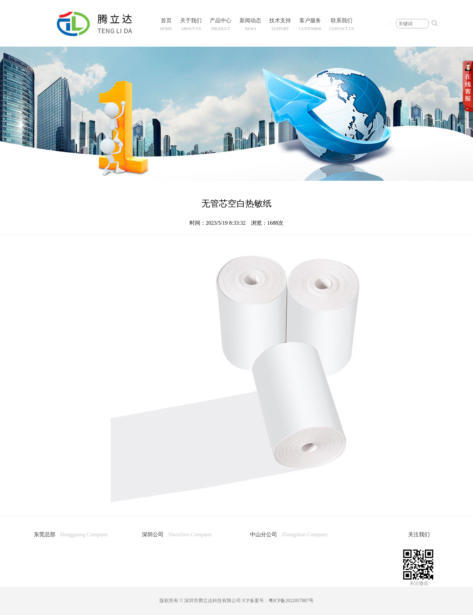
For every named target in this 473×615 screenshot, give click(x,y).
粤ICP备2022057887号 (291, 600)
